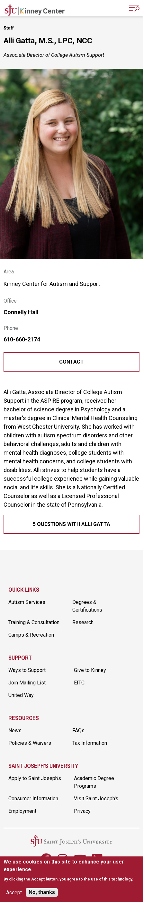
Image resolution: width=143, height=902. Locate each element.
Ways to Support (27, 670)
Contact (71, 362)
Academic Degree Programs (94, 782)
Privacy (82, 811)
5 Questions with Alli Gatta (71, 524)
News (15, 730)
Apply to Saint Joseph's (34, 778)
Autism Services (26, 602)
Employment (22, 811)
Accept (14, 892)
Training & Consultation (33, 622)
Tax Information (89, 743)
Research (83, 622)
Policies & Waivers (29, 743)
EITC (79, 683)
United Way (21, 695)
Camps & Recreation (31, 635)
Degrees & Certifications (87, 606)
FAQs (78, 730)
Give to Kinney (90, 670)
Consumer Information (33, 798)
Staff (9, 28)
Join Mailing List (27, 683)
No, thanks (42, 892)
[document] (71, 870)
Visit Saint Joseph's (96, 798)
